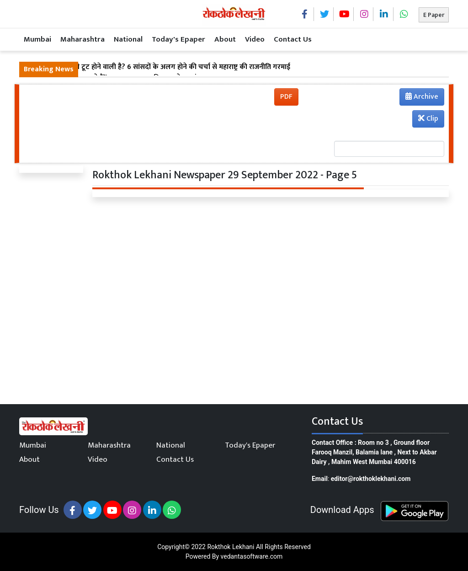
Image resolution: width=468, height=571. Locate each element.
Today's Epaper (178, 39)
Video (255, 39)
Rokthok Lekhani (230, 546)
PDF (286, 97)
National (128, 39)
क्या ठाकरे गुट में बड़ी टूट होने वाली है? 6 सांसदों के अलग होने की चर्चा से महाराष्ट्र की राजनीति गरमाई (157, 67)
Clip (428, 118)
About (225, 39)
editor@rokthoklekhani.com (371, 478)
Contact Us (293, 39)
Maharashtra (82, 39)
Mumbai (37, 39)
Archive (419, 98)
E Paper (433, 15)
